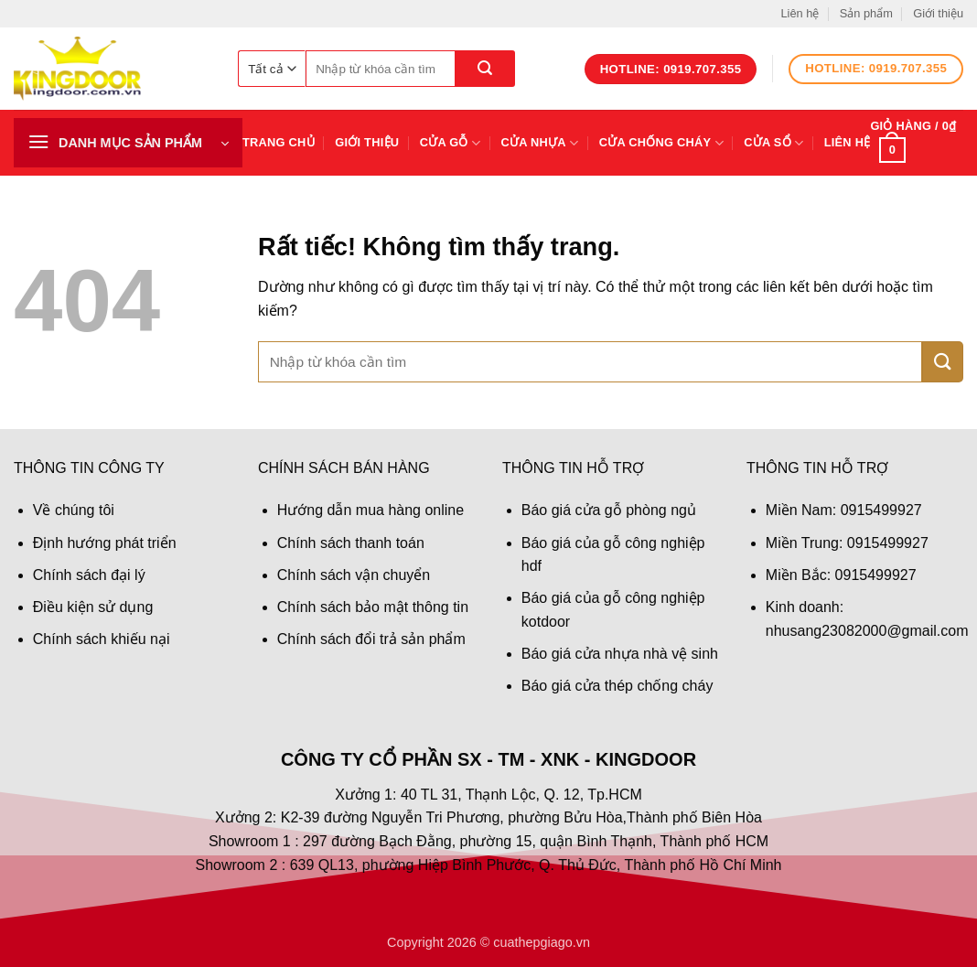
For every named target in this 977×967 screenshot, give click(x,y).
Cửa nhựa (540, 143)
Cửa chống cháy (661, 143)
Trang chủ (278, 142)
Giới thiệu (938, 13)
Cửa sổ (773, 143)
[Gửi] (485, 68)
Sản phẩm (866, 13)
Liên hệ (799, 13)
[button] (128, 142)
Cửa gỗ (450, 143)
